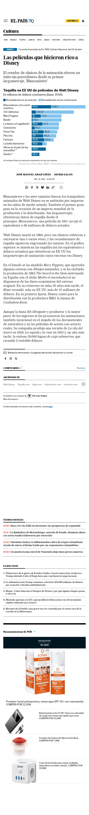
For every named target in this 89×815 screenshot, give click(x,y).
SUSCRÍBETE (72, 21)
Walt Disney (9, 384)
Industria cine (70, 384)
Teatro (22, 40)
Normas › (81, 368)
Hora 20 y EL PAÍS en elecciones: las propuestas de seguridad (45, 525)
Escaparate (44, 642)
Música (13, 40)
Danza (47, 40)
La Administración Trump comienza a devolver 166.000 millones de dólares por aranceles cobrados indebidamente (44, 583)
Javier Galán (63, 174)
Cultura (11, 31)
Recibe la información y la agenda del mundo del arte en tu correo (40, 352)
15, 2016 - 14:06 (44, 179)
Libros (31, 40)
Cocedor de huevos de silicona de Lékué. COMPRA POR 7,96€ (59, 739)
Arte (39, 40)
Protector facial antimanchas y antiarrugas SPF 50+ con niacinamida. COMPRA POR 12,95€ (45, 703)
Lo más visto (10, 566)
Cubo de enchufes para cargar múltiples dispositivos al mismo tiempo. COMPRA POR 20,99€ (61, 765)
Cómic (81, 40)
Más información (11, 399)
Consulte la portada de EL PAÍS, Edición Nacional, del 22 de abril (50, 49)
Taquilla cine (23, 384)
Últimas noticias (13, 520)
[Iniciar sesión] (83, 20)
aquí (50, 406)
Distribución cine (52, 384)
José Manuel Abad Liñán (33, 174)
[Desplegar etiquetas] (83, 384)
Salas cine (37, 384)
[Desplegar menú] (6, 20)
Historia (56, 40)
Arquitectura (69, 40)
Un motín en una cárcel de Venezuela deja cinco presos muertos (47, 551)
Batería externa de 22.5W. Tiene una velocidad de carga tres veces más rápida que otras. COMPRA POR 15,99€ (61, 716)
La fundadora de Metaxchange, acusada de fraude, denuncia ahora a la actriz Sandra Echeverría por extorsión (44, 534)
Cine (6, 40)
